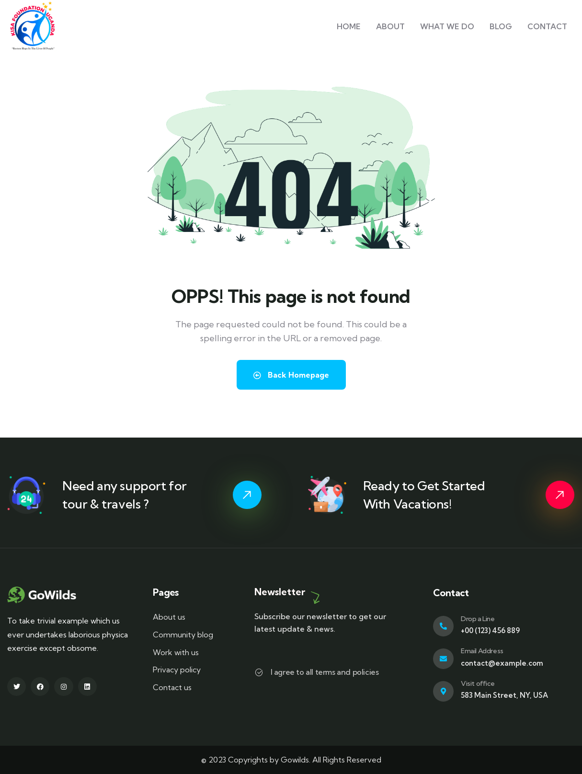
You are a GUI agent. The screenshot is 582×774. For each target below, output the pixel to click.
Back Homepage (291, 375)
